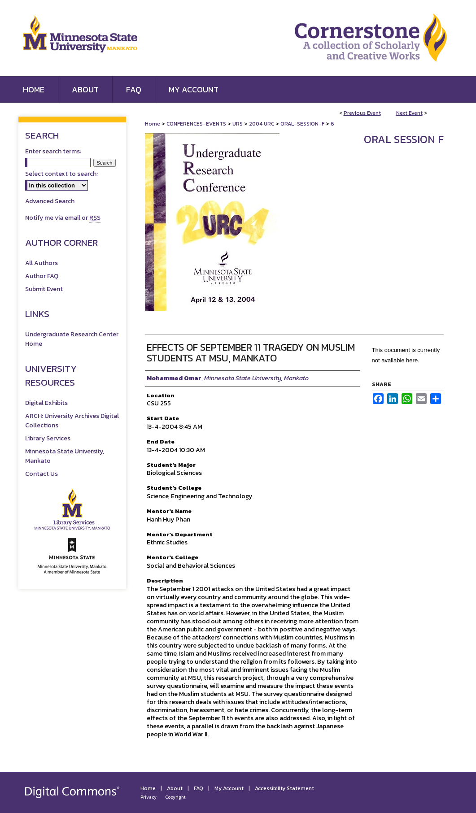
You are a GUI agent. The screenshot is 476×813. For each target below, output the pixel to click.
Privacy (148, 797)
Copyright (175, 797)
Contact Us (41, 473)
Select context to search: (61, 173)
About (175, 788)
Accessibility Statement (284, 788)
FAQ (198, 788)
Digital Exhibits (46, 403)
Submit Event (44, 289)
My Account (229, 788)
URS (238, 124)
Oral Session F (404, 139)
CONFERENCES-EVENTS (196, 124)
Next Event (409, 113)
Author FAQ (41, 276)
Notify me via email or (62, 217)
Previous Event (362, 113)
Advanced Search (49, 201)
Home (152, 124)
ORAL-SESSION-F (303, 124)
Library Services (47, 438)
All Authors (41, 263)
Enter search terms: (53, 151)
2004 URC (262, 124)
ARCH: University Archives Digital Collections (72, 420)
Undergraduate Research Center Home (71, 339)
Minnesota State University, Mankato (64, 456)
